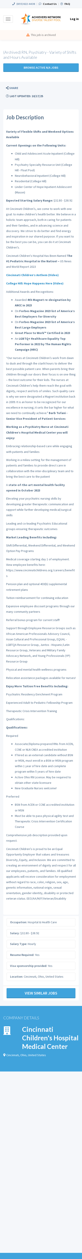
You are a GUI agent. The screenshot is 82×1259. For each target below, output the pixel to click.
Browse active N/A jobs (41, 68)
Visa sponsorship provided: (28, 966)
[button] (12, 88)
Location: (16, 977)
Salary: (15, 933)
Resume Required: (22, 955)
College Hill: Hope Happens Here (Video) (34, 283)
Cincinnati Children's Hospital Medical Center (50, 1037)
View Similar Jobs (41, 993)
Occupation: (18, 922)
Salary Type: (18, 944)
